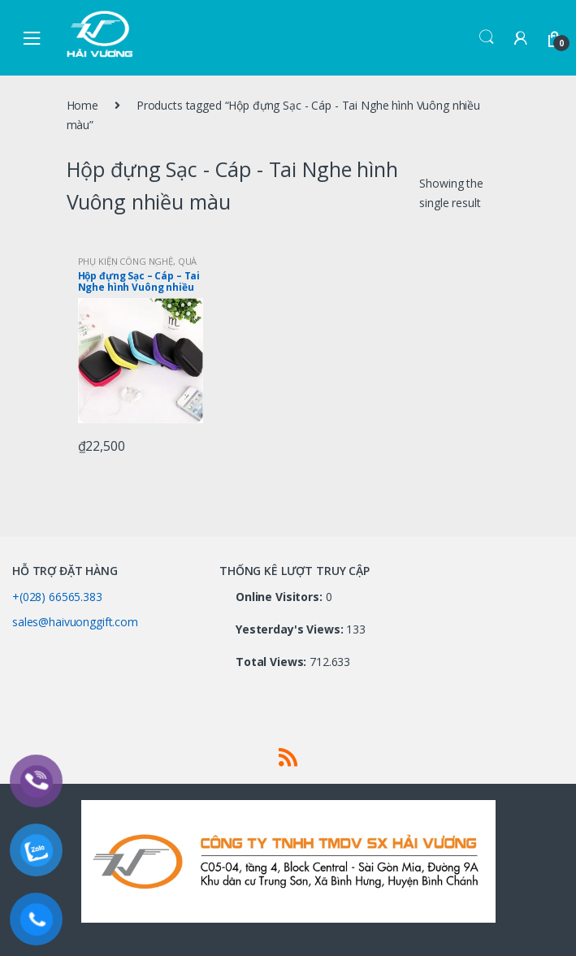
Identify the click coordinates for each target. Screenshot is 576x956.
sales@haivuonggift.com (75, 621)
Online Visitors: (281, 597)
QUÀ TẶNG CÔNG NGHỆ (137, 266)
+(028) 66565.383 (57, 596)
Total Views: (273, 662)
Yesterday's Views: (291, 629)
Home (82, 105)
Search (487, 37)
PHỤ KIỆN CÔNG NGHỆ (125, 261)
